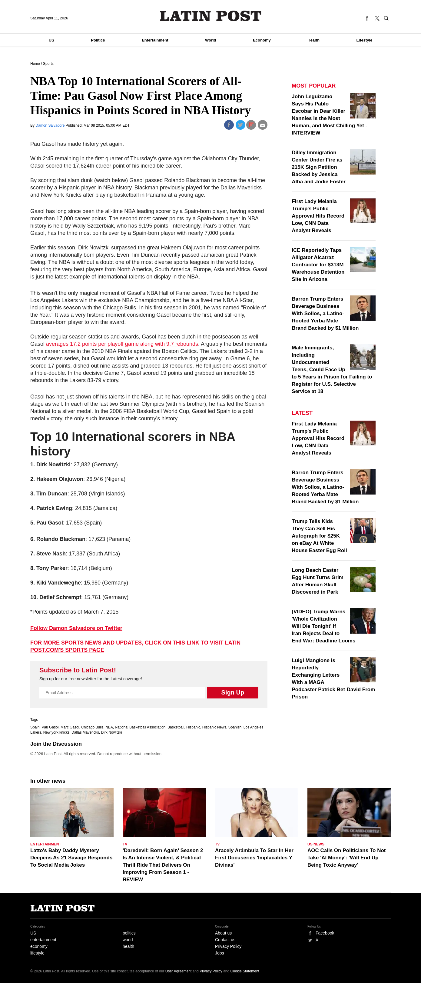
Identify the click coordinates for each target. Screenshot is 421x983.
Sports (48, 64)
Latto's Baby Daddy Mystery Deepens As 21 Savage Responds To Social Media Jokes (71, 858)
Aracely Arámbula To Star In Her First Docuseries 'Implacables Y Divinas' (254, 858)
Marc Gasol (70, 727)
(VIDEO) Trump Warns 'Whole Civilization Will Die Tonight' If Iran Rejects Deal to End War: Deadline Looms (323, 626)
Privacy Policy (228, 946)
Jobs (219, 953)
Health (313, 40)
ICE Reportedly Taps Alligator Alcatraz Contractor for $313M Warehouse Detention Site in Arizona (318, 264)
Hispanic (193, 727)
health (128, 946)
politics (129, 933)
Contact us (225, 939)
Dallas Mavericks (85, 732)
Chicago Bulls (92, 727)
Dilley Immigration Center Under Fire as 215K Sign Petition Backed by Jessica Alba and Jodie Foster (319, 167)
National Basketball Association (140, 727)
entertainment (43, 939)
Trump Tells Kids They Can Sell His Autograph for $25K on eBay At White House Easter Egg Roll (319, 535)
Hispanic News (214, 727)
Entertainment (155, 40)
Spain (35, 727)
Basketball (175, 727)
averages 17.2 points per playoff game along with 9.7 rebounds (122, 344)
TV (125, 844)
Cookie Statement (244, 971)
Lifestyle (364, 40)
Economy (262, 40)
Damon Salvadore (50, 125)
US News (315, 844)
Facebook (325, 933)
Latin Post (210, 16)
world (128, 939)
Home (35, 64)
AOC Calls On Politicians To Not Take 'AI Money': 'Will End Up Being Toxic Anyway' (346, 858)
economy (39, 946)
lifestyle (37, 953)
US (51, 40)
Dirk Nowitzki (111, 732)
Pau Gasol (49, 727)
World (210, 40)
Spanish (234, 727)
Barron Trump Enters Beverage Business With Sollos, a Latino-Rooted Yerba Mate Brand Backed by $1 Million (325, 313)
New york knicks (56, 732)
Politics (98, 40)
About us (223, 933)
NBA (109, 727)
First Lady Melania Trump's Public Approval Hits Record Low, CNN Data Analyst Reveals (318, 215)
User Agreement (178, 971)
